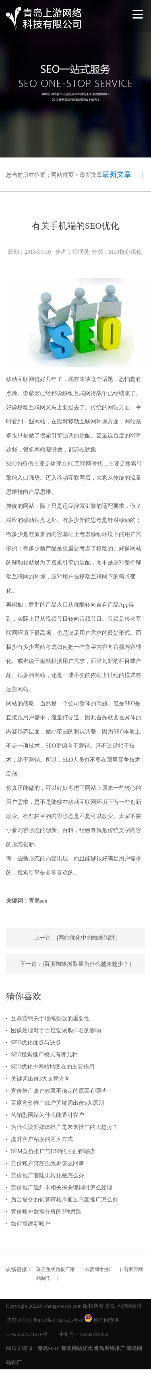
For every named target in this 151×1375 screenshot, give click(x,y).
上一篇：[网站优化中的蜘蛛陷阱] (75, 938)
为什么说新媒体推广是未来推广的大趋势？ (64, 1127)
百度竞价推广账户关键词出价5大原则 (57, 1103)
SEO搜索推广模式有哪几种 (44, 1055)
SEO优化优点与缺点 (36, 1043)
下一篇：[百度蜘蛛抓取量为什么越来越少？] (75, 964)
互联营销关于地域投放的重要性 (50, 1018)
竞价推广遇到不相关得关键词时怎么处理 (61, 1187)
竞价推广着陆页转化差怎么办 (47, 1175)
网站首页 (62, 175)
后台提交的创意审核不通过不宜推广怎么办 (64, 1200)
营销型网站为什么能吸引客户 (47, 1115)
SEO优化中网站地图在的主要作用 (53, 1067)
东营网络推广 (99, 1269)
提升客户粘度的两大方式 (42, 1139)
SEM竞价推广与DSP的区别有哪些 (53, 1151)
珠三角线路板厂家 (55, 1269)
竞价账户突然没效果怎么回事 (47, 1163)
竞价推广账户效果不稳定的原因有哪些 (59, 1091)
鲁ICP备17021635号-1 (58, 1320)
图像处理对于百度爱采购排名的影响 (56, 1030)
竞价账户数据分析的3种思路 (46, 1212)
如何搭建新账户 (30, 1224)
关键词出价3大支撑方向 (40, 1079)
